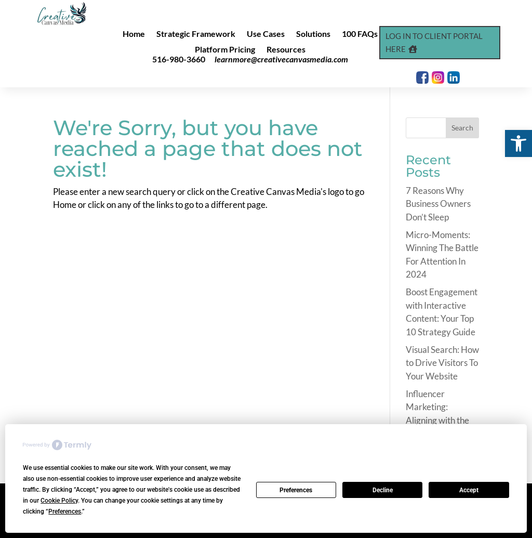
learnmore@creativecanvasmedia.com (281, 59)
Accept (468, 490)
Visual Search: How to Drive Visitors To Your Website (442, 363)
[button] (518, 143)
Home (134, 34)
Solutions (313, 34)
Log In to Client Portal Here (434, 42)
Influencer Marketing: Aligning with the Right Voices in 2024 (437, 420)
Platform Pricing (225, 50)
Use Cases (266, 34)
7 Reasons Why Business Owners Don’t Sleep (438, 203)
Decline (383, 490)
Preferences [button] (64, 511)
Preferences (296, 490)
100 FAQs (360, 34)
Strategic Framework (195, 34)
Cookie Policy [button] (59, 500)
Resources (286, 50)
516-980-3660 (178, 59)
